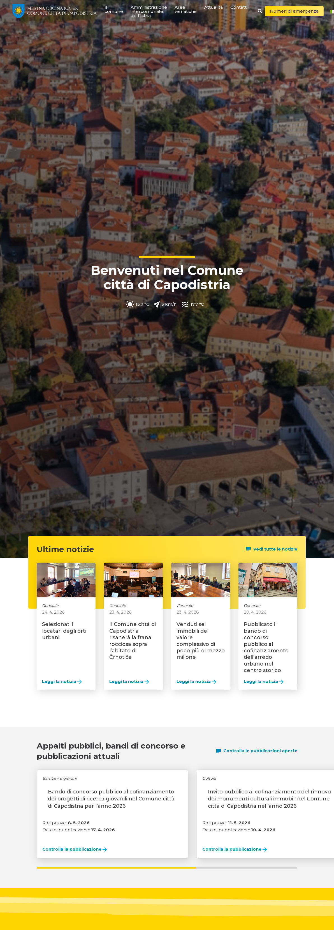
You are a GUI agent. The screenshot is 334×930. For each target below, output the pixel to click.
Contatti (238, 7)
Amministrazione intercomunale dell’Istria (149, 11)
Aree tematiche (186, 9)
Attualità (213, 7)
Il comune (114, 9)
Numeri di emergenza (294, 11)
